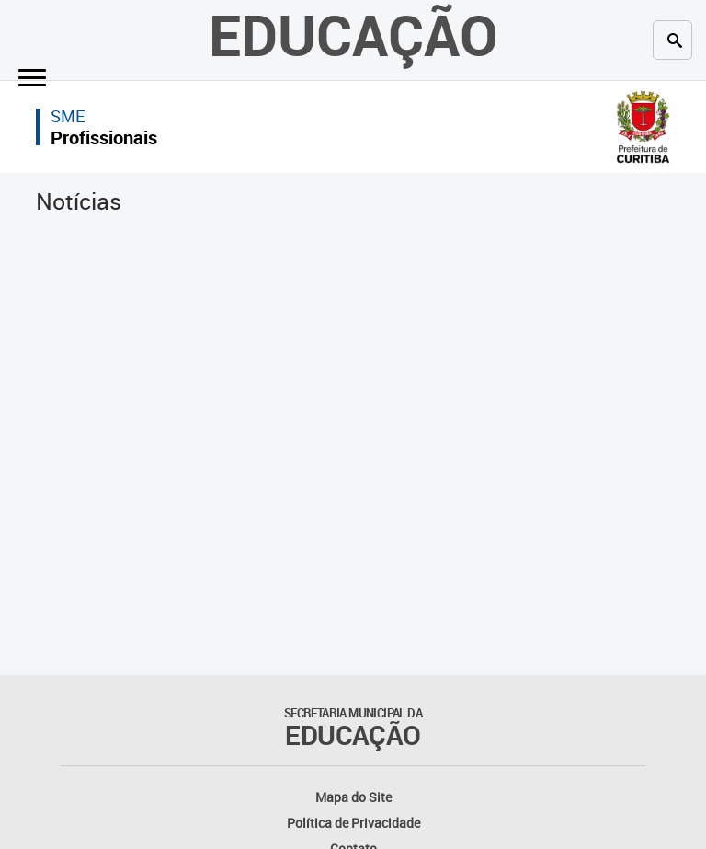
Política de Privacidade (353, 823)
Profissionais (104, 137)
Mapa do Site (353, 797)
